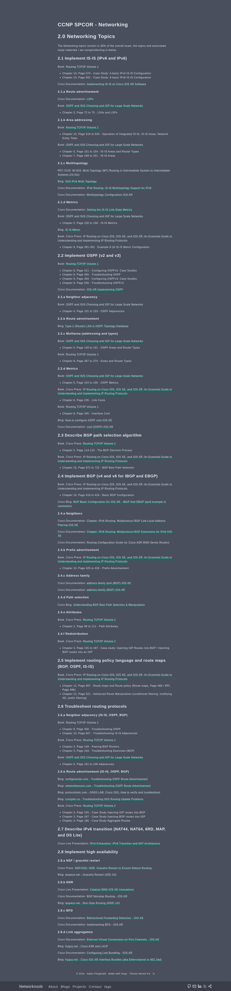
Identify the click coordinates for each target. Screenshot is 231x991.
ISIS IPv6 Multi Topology (81, 181)
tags (107, 986)
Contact (95, 986)
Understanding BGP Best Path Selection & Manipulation (109, 604)
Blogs (65, 986)
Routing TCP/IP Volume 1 (82, 66)
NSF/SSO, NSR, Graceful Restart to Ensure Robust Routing (113, 868)
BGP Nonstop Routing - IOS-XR (107, 896)
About (53, 986)
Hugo (124, 973)
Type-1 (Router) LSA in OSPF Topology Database (96, 326)
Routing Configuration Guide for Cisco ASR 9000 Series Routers (128, 542)
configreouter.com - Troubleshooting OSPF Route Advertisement (106, 779)
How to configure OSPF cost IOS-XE (88, 420)
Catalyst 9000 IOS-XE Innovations (112, 889)
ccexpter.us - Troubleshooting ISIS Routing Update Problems (104, 799)
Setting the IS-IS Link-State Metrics (109, 209)
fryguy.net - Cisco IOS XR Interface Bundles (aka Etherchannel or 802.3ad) (113, 959)
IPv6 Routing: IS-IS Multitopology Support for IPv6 (119, 188)
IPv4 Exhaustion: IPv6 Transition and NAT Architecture (125, 843)
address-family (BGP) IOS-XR (106, 589)
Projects (79, 986)
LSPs (90, 99)
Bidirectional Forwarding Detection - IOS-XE (115, 918)
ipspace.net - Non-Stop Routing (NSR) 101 (92, 903)
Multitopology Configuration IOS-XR (110, 194)
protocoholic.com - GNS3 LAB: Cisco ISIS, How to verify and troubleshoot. (113, 792)
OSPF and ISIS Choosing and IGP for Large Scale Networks (104, 105)
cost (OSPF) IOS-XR (100, 426)
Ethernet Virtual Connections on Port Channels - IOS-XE (123, 939)
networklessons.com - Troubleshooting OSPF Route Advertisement (108, 785)
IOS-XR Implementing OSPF (105, 289)
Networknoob (31, 986)
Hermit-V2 (144, 973)
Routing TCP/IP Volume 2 (99, 443)
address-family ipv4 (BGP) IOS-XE (109, 583)
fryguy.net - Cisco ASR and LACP (86, 946)
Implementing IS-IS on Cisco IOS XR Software (116, 84)
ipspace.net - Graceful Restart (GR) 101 (91, 874)
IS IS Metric (72, 229)
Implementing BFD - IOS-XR (105, 924)
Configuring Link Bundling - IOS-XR (109, 952)
